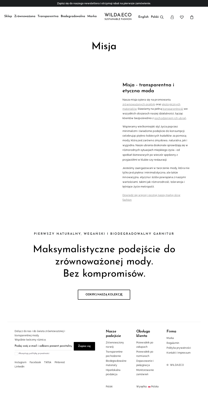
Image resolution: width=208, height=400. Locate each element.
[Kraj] (160, 385)
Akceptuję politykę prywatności (33, 352)
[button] (163, 16)
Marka (92, 15)
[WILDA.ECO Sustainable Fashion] (117, 15)
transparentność (172, 107)
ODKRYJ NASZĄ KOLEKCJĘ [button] (104, 293)
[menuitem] (8, 16)
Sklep (8, 15)
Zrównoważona (24, 15)
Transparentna (48, 15)
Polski (109, 385)
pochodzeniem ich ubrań (170, 116)
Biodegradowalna (73, 15)
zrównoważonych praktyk (138, 102)
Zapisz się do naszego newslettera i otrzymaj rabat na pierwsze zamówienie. (104, 3)
